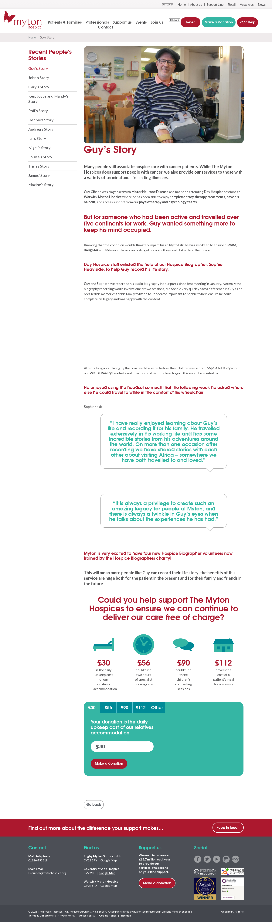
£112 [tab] (141, 707)
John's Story (38, 77)
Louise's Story (40, 157)
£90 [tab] (124, 707)
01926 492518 (38, 860)
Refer (190, 21)
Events (141, 21)
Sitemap (126, 915)
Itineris (239, 911)
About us (196, 4)
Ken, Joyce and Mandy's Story (48, 99)
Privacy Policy (66, 915)
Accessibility (87, 915)
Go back (93, 804)
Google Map (108, 860)
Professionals (97, 21)
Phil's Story (38, 110)
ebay (235, 859)
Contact (105, 26)
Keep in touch (228, 827)
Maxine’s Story (40, 184)
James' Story (39, 175)
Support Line (215, 4)
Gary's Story (38, 87)
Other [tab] (157, 707)
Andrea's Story (40, 129)
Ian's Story (37, 138)
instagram (226, 859)
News (262, 4)
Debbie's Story (40, 120)
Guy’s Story (38, 68)
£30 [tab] (92, 707)
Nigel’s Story (39, 147)
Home (182, 4)
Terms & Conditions (41, 915)
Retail (232, 4)
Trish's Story (38, 166)
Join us (157, 21)
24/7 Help (247, 21)
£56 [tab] (108, 707)
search (265, 22)
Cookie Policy (107, 915)
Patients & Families (65, 21)
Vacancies (247, 4)
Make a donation (109, 763)
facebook (197, 859)
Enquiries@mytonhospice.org (47, 873)
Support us (122, 21)
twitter (207, 859)
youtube (216, 859)
